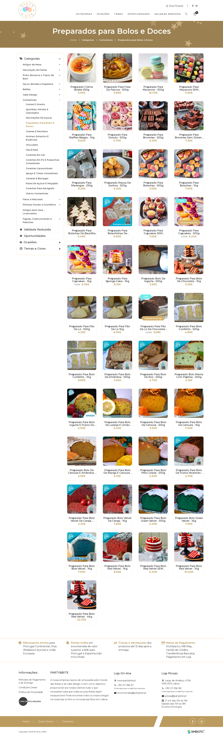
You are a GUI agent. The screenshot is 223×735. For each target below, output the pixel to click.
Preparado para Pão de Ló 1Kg (117, 328)
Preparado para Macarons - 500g (153, 88)
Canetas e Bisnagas (37, 178)
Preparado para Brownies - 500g (153, 136)
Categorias (84, 14)
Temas (118, 14)
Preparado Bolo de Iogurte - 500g (153, 280)
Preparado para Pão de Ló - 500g (81, 328)
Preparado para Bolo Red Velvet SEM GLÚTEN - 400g (153, 567)
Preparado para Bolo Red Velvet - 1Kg (117, 567)
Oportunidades (139, 14)
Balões (27, 89)
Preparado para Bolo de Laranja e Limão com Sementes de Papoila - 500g (117, 423)
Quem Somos (45, 721)
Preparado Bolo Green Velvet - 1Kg (189, 519)
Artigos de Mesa (32, 64)
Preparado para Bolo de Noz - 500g (153, 376)
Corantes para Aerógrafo (40, 188)
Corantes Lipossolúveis (39, 168)
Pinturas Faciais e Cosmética (39, 204)
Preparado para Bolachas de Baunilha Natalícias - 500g (81, 232)
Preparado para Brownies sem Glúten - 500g (189, 136)
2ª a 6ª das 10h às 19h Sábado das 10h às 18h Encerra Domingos (175, 703)
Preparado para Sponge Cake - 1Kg (117, 280)
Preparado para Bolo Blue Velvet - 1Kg (82, 567)
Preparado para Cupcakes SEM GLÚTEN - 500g (153, 232)
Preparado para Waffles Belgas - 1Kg (81, 136)
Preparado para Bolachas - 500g (153, 184)
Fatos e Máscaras (33, 199)
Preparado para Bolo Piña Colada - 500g (153, 471)
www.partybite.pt (126, 680)
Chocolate (32, 145)
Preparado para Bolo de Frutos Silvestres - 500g (189, 471)
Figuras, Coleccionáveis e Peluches (37, 220)
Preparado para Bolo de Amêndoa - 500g (117, 376)
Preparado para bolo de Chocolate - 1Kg (189, 280)
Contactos (67, 721)
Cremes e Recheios (37, 131)
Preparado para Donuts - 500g (117, 136)
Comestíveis (106, 40)
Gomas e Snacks (35, 104)
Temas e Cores (33, 248)
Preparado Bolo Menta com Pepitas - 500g (189, 376)
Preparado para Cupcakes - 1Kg (82, 280)
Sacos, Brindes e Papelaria (38, 84)
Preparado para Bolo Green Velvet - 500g (153, 519)
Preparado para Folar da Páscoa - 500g (117, 88)
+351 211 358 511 (125, 685)
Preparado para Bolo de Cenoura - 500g (153, 423)
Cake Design (30, 94)
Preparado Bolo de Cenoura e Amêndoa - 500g (82, 471)
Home (73, 40)
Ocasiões (103, 14)
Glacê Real (32, 149)
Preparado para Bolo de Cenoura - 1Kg (189, 423)
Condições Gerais (28, 687)
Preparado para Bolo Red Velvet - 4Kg (82, 615)
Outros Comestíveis (37, 193)
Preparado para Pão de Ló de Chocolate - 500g (153, 328)
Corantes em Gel (35, 155)
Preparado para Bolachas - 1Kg (189, 184)
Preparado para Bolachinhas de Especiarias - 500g (117, 232)
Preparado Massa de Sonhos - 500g (117, 184)
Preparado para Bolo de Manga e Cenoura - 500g (117, 471)
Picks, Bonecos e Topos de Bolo (38, 77)
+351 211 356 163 (173, 688)
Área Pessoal (175, 5)
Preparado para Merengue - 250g (81, 184)
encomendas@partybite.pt (131, 693)
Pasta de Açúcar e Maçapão (42, 183)
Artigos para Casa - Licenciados (34, 212)
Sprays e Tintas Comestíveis (42, 173)
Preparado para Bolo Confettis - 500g (189, 328)
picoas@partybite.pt (176, 696)
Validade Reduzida (167, 14)
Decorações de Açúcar (39, 117)
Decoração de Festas (35, 70)
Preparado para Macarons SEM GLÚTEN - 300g (189, 88)
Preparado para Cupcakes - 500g (188, 232)
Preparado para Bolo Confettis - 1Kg (82, 376)
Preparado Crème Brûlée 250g (81, 88)
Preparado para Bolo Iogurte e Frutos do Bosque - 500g (82, 423)
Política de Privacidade (31, 692)
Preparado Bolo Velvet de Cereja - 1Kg (117, 519)
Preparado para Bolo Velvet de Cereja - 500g (82, 519)
